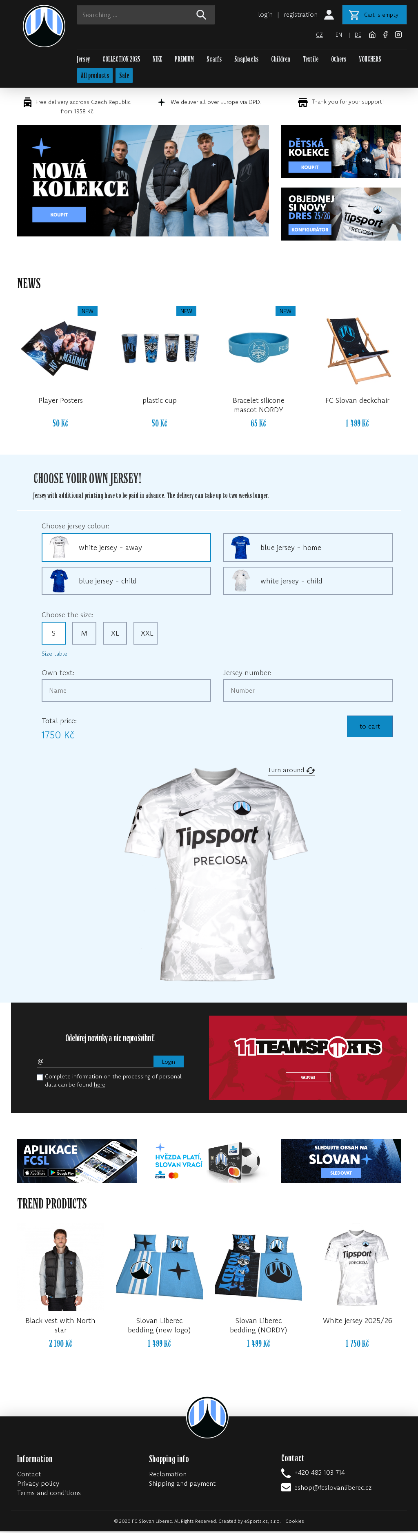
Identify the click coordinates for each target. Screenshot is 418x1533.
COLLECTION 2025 (121, 59)
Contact (29, 1475)
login (265, 14)
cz (319, 34)
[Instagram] (398, 34)
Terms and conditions (49, 1494)
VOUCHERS (370, 59)
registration (301, 14)
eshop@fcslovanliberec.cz (332, 1489)
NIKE (157, 59)
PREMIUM (184, 59)
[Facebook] (386, 34)
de (357, 34)
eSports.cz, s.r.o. (262, 1523)
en (338, 34)
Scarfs (214, 59)
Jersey (83, 59)
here (99, 1086)
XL (115, 634)
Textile (310, 59)
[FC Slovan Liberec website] (373, 34)
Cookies (294, 1523)
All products (96, 76)
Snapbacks (246, 59)
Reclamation (168, 1475)
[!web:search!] (201, 14)
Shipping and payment (182, 1485)
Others (338, 59)
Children (280, 59)
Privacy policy (38, 1485)
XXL (147, 634)
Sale (126, 76)
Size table (54, 655)
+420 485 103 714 (319, 1474)
